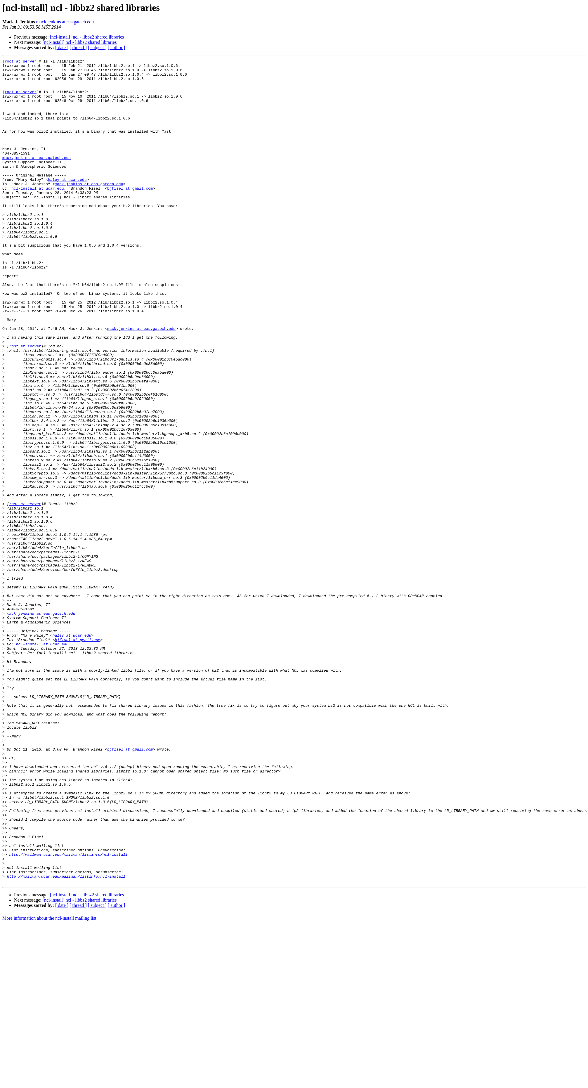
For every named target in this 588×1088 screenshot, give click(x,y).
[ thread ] (78, 47)
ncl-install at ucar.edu (37, 214)
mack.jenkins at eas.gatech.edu (65, 21)
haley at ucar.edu (67, 204)
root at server (21, 62)
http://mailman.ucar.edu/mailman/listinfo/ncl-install (68, 1013)
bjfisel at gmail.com (130, 214)
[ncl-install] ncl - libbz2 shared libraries (87, 36)
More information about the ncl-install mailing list (49, 1082)
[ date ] (61, 47)
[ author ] (116, 47)
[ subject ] (97, 47)
